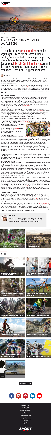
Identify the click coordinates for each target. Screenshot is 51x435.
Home (2, 37)
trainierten (43, 140)
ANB (25, 417)
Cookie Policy (25, 412)
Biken (7, 37)
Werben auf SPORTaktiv (25, 414)
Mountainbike (15, 37)
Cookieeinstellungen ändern (25, 411)
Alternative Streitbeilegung (25, 419)
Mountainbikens (24, 121)
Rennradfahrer (25, 108)
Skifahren (40, 110)
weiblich (17, 128)
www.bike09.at (8, 224)
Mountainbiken (28, 50)
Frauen (37, 198)
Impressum (25, 422)
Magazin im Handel (25, 407)
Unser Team (25, 421)
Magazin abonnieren (25, 406)
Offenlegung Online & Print (25, 416)
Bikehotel (11, 190)
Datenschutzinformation (25, 409)
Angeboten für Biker (24, 185)
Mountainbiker (26, 105)
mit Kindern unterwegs (43, 203)
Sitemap (25, 424)
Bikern (27, 86)
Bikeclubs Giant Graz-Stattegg (27, 63)
